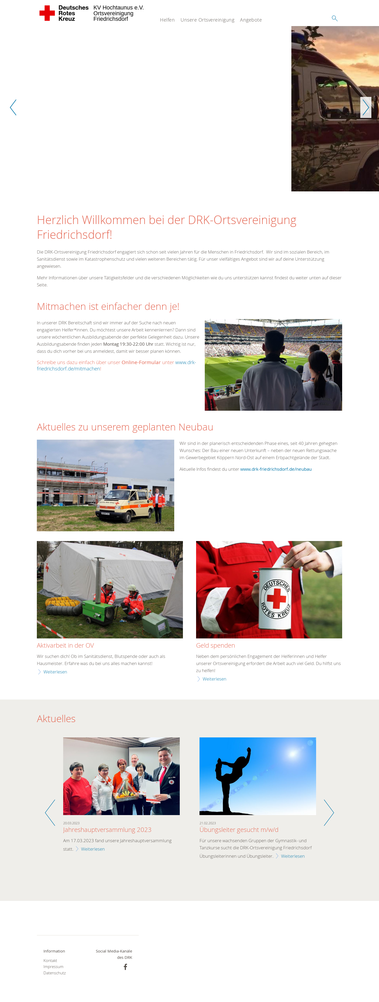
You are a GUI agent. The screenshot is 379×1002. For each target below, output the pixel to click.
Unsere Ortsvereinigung (207, 20)
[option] (189, 109)
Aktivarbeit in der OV (65, 646)
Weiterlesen (55, 672)
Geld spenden (215, 646)
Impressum (53, 966)
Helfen (167, 20)
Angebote (251, 20)
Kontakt (50, 960)
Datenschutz (54, 972)
